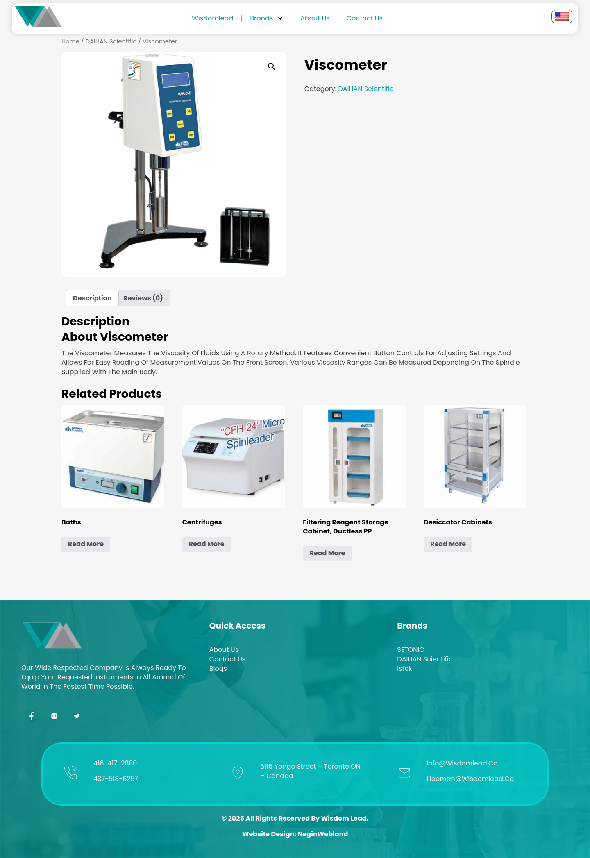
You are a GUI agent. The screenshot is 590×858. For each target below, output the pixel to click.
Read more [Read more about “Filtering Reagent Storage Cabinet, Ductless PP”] (327, 553)
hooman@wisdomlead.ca (470, 778)
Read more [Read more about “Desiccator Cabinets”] (448, 544)
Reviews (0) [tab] (143, 298)
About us (314, 18)
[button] (271, 66)
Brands (267, 18)
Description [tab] (92, 298)
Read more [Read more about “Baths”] (86, 544)
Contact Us (365, 18)
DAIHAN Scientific (111, 41)
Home (70, 41)
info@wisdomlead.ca (462, 763)
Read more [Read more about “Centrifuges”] (207, 544)
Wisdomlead (212, 18)
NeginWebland (322, 834)
